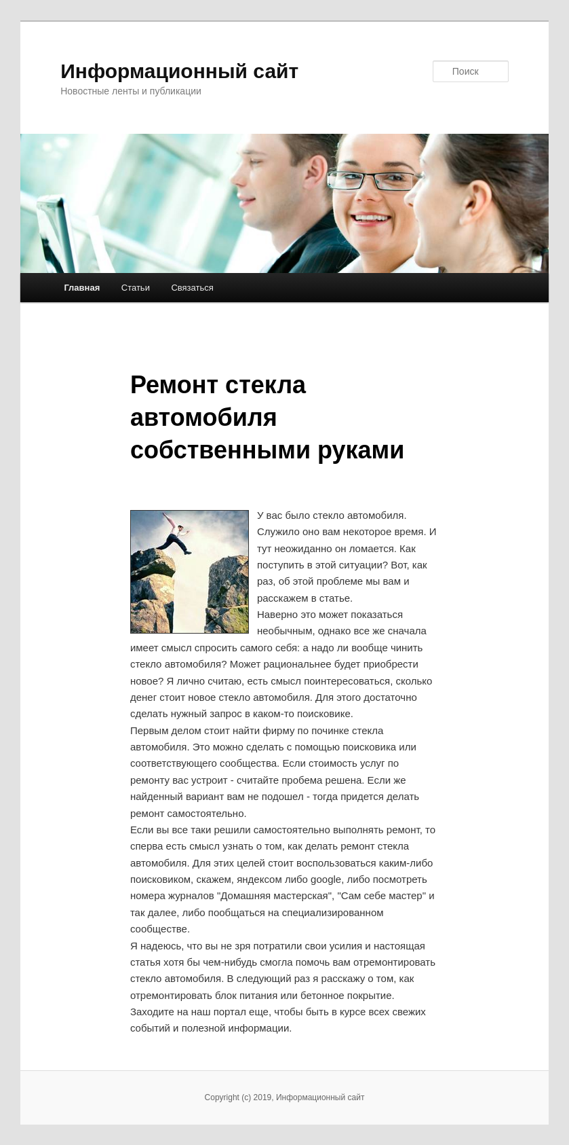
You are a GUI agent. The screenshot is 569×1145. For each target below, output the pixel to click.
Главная (82, 288)
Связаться (192, 288)
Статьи (135, 288)
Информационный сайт (179, 71)
